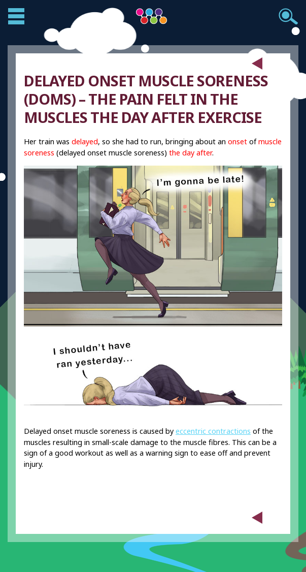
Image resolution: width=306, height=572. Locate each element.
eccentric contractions (213, 431)
